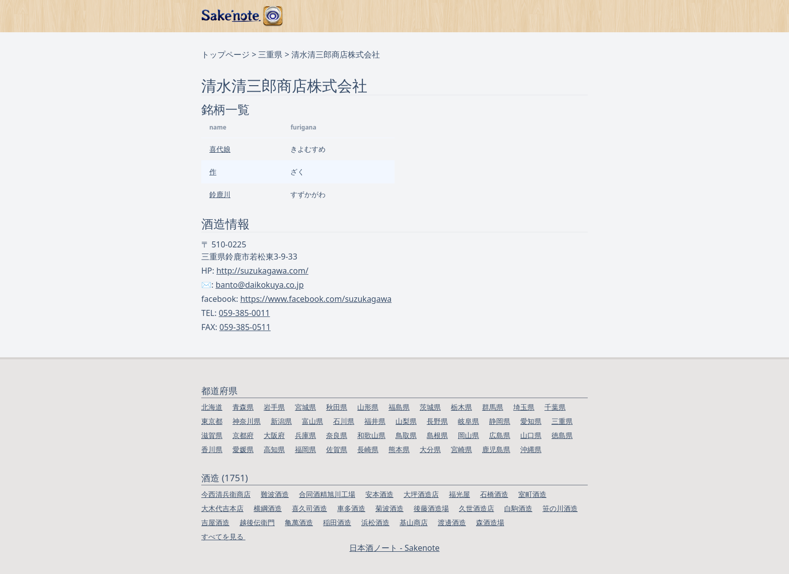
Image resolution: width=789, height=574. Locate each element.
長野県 (437, 421)
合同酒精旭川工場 (327, 494)
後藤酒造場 (431, 508)
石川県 (343, 421)
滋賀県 (211, 435)
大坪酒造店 (421, 494)
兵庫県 (305, 435)
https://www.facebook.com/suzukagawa (315, 298)
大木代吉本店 (222, 508)
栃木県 (461, 407)
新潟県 (281, 421)
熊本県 (399, 449)
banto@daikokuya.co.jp (259, 284)
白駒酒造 (518, 508)
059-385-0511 (245, 327)
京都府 (243, 435)
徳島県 (562, 435)
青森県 (243, 407)
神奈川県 (246, 421)
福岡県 (305, 449)
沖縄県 (530, 449)
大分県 (430, 449)
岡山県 (468, 435)
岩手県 (274, 407)
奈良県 (336, 435)
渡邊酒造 (452, 522)
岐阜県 (468, 421)
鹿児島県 (496, 449)
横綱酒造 (268, 508)
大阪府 (274, 435)
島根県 (437, 435)
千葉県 (555, 407)
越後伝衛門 (257, 522)
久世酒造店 (476, 508)
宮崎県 (461, 449)
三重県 (270, 54)
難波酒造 (275, 494)
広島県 (499, 435)
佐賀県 (336, 449)
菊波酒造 (389, 508)
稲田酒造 (337, 522)
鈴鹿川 (219, 194)
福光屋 (459, 494)
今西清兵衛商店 (226, 494)
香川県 (211, 449)
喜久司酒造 (309, 508)
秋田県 (336, 407)
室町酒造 (532, 494)
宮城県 (305, 407)
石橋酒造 (494, 494)
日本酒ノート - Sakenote (394, 547)
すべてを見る (223, 536)
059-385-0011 (244, 312)
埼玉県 (523, 407)
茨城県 (430, 407)
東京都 (211, 421)
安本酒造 (379, 494)
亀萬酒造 (299, 522)
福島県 (399, 407)
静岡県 (499, 421)
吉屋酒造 (215, 522)
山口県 (530, 435)
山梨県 (406, 421)
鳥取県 (406, 435)
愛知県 (530, 421)
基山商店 (414, 522)
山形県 (367, 407)
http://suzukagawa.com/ (262, 270)
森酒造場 (490, 522)
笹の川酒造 (560, 508)
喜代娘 (219, 149)
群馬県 (492, 407)
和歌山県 (371, 435)
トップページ (225, 54)
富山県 (312, 421)
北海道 (211, 407)
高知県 (274, 449)
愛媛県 (243, 449)
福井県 (374, 421)
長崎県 (367, 449)
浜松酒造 (375, 522)
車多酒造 (351, 508)
